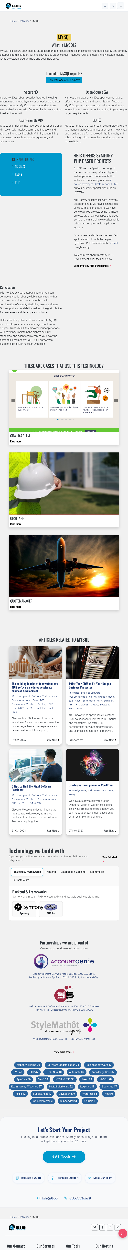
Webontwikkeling (28, 1064)
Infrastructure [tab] (21, 880)
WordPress (89, 1039)
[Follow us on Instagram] (118, 1227)
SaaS (43, 1079)
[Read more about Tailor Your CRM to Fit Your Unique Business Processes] (92, 662)
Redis (72, 1039)
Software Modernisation (44, 696)
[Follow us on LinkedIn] (110, 1227)
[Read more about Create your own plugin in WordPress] (92, 764)
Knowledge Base (77, 790)
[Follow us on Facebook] (102, 1227)
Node (51, 708)
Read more (15, 441)
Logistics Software (91, 692)
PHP (51, 704)
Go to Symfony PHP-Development (92, 266)
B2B (42, 700)
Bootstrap (41, 708)
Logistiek (87, 1086)
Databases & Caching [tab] (73, 871)
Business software (21, 700)
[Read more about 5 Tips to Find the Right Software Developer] (35, 765)
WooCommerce (43, 1101)
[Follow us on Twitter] (94, 1227)
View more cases (64, 1052)
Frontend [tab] (50, 871)
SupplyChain (42, 1093)
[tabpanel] (64, 903)
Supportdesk (68, 1101)
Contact (113, 243)
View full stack (109, 859)
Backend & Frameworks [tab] (27, 871)
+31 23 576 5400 (80, 1198)
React (15, 712)
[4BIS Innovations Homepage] (17, 1227)
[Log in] (113, 6)
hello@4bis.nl (50, 1198)
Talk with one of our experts (64, 80)
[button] (105, 6)
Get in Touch (64, 1156)
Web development (21, 696)
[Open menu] (120, 5)
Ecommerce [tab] (97, 871)
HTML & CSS (18, 708)
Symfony (42, 704)
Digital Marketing (61, 1086)
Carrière (89, 1101)
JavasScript (67, 1093)
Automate (74, 692)
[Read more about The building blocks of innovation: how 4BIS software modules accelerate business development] (35, 662)
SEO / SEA (83, 974)
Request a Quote (29, 1177)
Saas (35, 700)
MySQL (30, 708)
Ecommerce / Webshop (24, 704)
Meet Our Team (100, 1177)
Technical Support (65, 1177)
